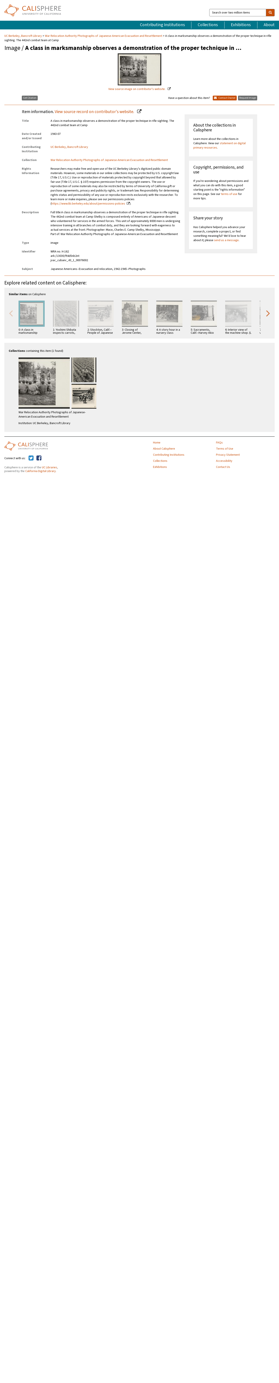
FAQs (219, 442)
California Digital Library (40, 471)
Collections (208, 25)
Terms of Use (224, 448)
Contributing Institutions (162, 25)
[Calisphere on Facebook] (38, 458)
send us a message (226, 240)
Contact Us (223, 467)
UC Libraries (49, 467)
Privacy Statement (228, 454)
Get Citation (29, 98)
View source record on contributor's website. (95, 112)
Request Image (247, 98)
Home (156, 442)
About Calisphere (164, 448)
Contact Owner (224, 98)
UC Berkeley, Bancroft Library (23, 36)
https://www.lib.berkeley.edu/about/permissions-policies (88, 203)
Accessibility (224, 460)
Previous (11, 313)
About (269, 25)
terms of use (229, 194)
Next (268, 313)
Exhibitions (241, 25)
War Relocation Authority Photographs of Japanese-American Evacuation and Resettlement (103, 36)
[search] (270, 12)
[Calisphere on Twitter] (31, 458)
